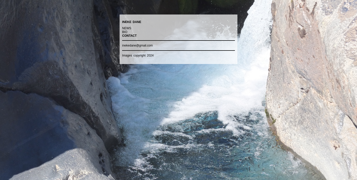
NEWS (126, 28)
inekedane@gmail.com (137, 45)
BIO (124, 32)
